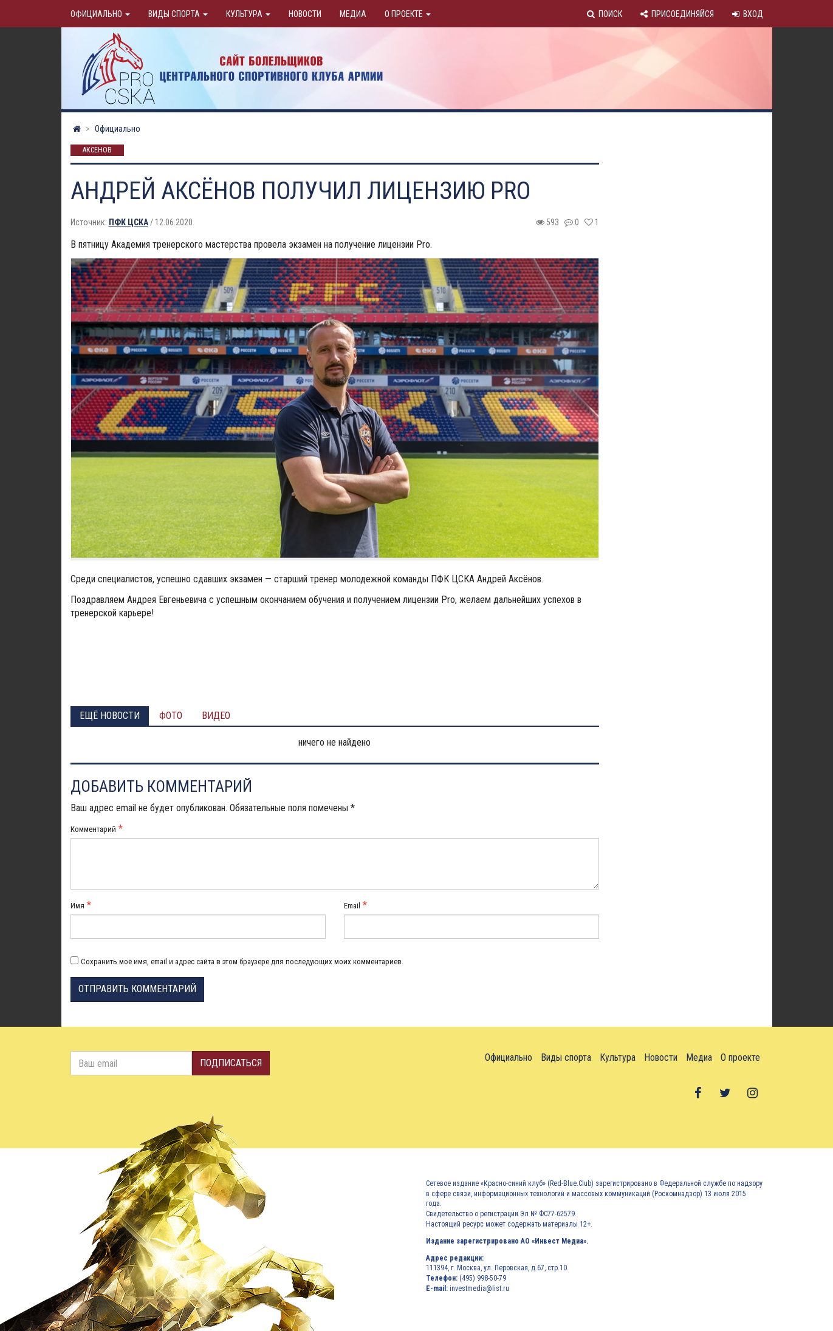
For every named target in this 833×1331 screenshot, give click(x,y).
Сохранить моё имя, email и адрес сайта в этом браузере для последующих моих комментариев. (242, 961)
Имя (77, 905)
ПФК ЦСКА (128, 222)
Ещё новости (110, 715)
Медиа (353, 14)
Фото (170, 715)
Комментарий (93, 829)
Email (352, 905)
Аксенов (97, 150)
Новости (305, 14)
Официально (100, 14)
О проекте (408, 14)
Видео (216, 715)
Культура (248, 14)
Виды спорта (178, 14)
